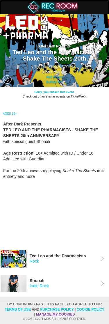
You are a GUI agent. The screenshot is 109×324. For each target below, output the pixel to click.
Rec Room (54, 77)
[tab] (54, 259)
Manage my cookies (55, 314)
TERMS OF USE (18, 309)
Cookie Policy (90, 309)
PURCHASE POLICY (57, 309)
